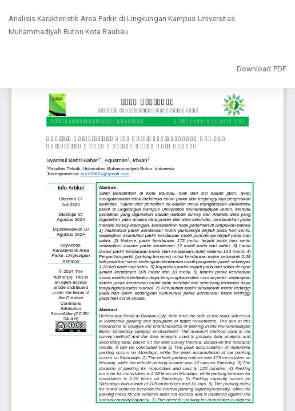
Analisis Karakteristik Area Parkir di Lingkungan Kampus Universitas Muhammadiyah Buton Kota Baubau (122, 25)
